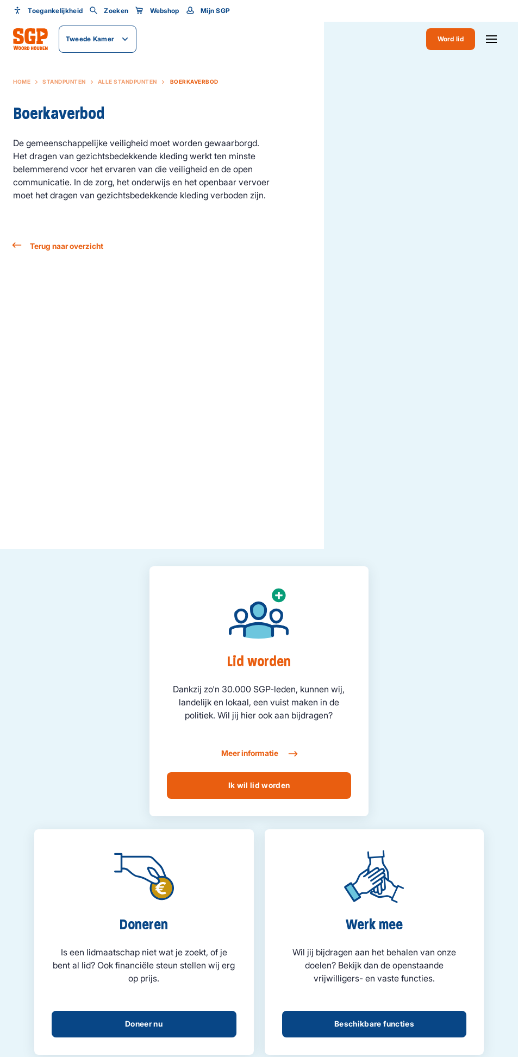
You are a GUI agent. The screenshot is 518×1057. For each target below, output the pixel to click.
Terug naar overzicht (58, 246)
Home (21, 81)
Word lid (451, 39)
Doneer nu (144, 1023)
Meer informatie (259, 753)
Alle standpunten (127, 81)
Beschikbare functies (374, 1023)
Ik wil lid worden (259, 785)
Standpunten (64, 81)
